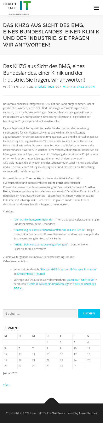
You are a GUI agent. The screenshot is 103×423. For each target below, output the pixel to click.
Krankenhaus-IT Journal (31, 274)
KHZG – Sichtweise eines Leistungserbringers (41, 244)
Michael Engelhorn (79, 87)
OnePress (58, 413)
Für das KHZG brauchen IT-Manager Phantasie (68, 269)
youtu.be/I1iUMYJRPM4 (80, 280)
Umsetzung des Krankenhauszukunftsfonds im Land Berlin (49, 230)
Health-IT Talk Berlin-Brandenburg (48, 284)
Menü (96, 8)
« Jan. (6, 384)
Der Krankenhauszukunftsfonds (33, 219)
